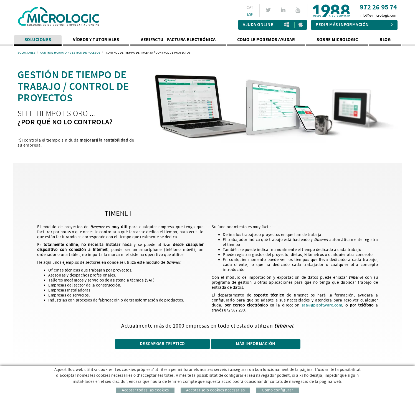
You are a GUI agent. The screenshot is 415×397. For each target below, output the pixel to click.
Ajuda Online (258, 25)
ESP (250, 14)
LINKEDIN (284, 10)
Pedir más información (354, 25)
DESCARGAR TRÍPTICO (162, 344)
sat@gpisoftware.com (322, 305)
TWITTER (269, 10)
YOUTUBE (298, 10)
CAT (250, 7)
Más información (255, 344)
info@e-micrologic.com (379, 15)
